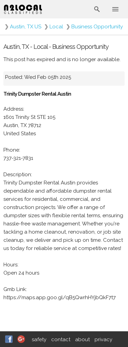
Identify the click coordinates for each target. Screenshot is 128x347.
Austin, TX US (25, 27)
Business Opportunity (97, 27)
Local (56, 27)
